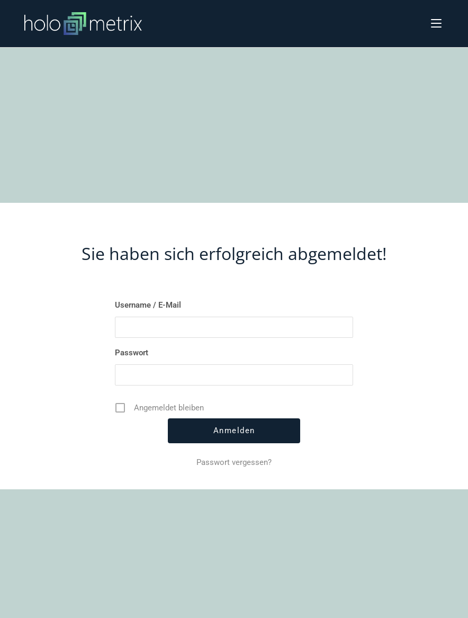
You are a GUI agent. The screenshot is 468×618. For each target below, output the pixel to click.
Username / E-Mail (148, 305)
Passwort (131, 352)
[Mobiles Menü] (436, 23)
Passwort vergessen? (234, 462)
